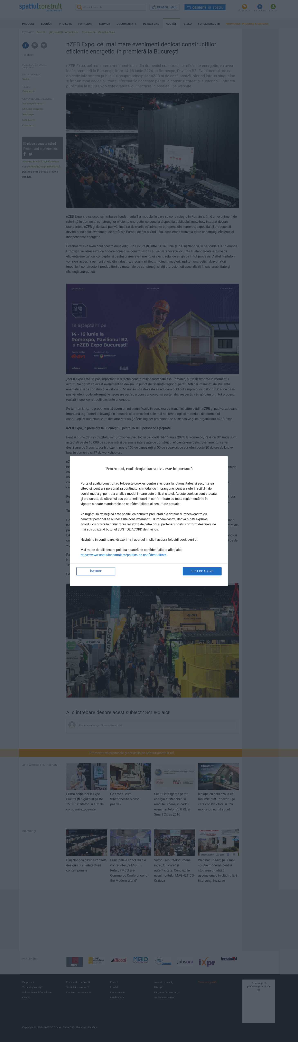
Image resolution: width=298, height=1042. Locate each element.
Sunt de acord (202, 571)
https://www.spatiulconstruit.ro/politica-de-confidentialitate (124, 555)
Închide (96, 571)
